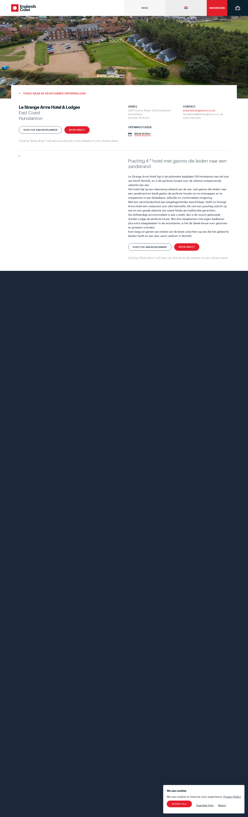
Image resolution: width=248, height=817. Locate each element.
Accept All (179, 804)
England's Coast (23, 8)
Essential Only (205, 805)
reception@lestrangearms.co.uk (203, 114)
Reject (222, 805)
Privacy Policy (232, 796)
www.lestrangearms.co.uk (199, 110)
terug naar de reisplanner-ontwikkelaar (54, 93)
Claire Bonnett (192, 117)
